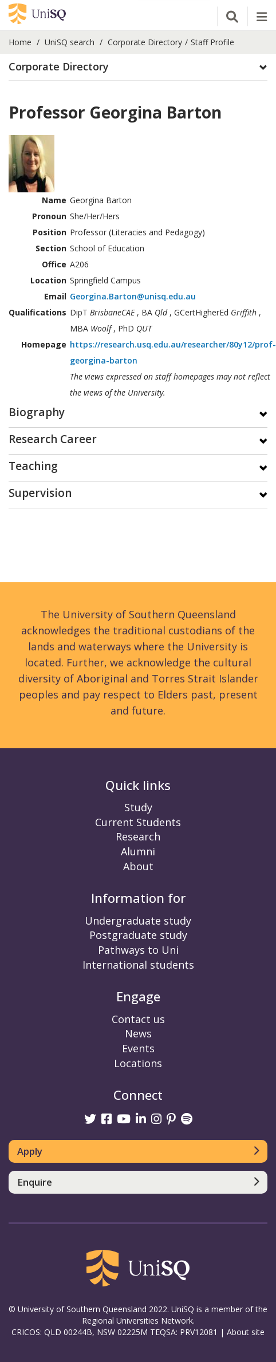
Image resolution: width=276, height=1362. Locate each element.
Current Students (138, 822)
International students (138, 965)
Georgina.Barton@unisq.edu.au (133, 296)
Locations (138, 1063)
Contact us (138, 1019)
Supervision (40, 493)
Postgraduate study (138, 935)
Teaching (33, 466)
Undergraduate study (138, 920)
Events (138, 1048)
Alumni (138, 851)
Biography (37, 413)
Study (138, 807)
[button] (138, 67)
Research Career (53, 440)
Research (138, 836)
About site (246, 1332)
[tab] (138, 67)
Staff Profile (212, 42)
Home (20, 42)
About (138, 866)
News (138, 1033)
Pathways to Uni (138, 950)
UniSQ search (69, 42)
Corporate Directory (145, 42)
